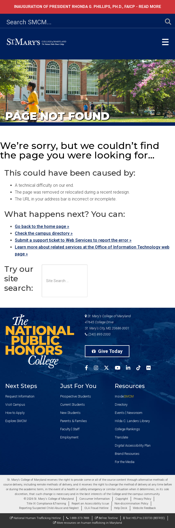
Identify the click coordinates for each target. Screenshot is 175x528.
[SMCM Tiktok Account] (141, 368)
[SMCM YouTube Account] (120, 368)
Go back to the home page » (42, 226)
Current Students (72, 404)
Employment (69, 437)
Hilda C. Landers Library (132, 421)
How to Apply (15, 413)
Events (120, 413)
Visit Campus (15, 404)
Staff (76, 429)
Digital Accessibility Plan (133, 445)
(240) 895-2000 (98, 334)
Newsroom (134, 413)
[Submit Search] (165, 22)
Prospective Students (75, 396)
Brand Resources (127, 454)
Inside (124, 396)
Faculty (65, 429)
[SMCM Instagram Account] (99, 368)
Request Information (19, 396)
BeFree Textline (106, 518)
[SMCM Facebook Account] (89, 368)
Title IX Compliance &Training (46, 503)
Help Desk (120, 508)
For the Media (124, 462)
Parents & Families (73, 421)
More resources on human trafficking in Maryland (87, 523)
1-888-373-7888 (77, 518)
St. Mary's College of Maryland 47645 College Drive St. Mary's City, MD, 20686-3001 (108, 322)
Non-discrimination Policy (131, 503)
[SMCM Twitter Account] (109, 368)
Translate (121, 437)
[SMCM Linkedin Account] (131, 368)
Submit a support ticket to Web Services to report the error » (73, 240)
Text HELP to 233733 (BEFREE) (144, 518)
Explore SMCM (16, 421)
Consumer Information (94, 499)
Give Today (107, 351)
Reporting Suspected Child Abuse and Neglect (49, 508)
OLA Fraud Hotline (96, 508)
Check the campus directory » (44, 233)
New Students (70, 413)
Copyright (121, 499)
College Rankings (127, 429)
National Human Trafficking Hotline (35, 518)
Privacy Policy (142, 499)
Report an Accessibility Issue (90, 503)
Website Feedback (144, 508)
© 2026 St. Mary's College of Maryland (49, 499)
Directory (121, 404)
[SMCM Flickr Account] (151, 368)
